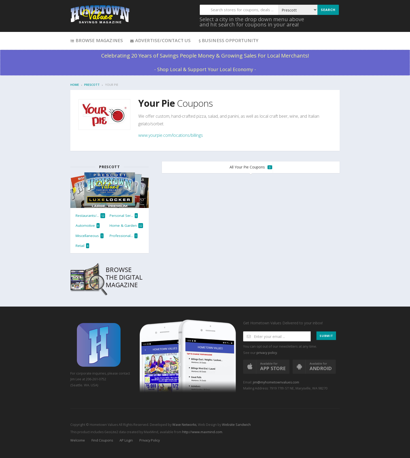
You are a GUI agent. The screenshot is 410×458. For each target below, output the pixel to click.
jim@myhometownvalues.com (276, 382)
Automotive (88, 225)
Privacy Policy (149, 440)
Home (74, 85)
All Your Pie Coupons (251, 167)
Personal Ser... (124, 215)
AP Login (126, 440)
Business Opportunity (228, 40)
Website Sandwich (236, 424)
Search (328, 9)
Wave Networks (184, 424)
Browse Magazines (96, 40)
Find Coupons (102, 440)
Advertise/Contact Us (160, 40)
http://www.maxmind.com (202, 432)
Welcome (77, 440)
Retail (82, 245)
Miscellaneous (90, 235)
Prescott (92, 85)
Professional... (124, 235)
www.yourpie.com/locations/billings (170, 135)
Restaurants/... (90, 215)
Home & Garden (126, 225)
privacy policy (267, 352)
